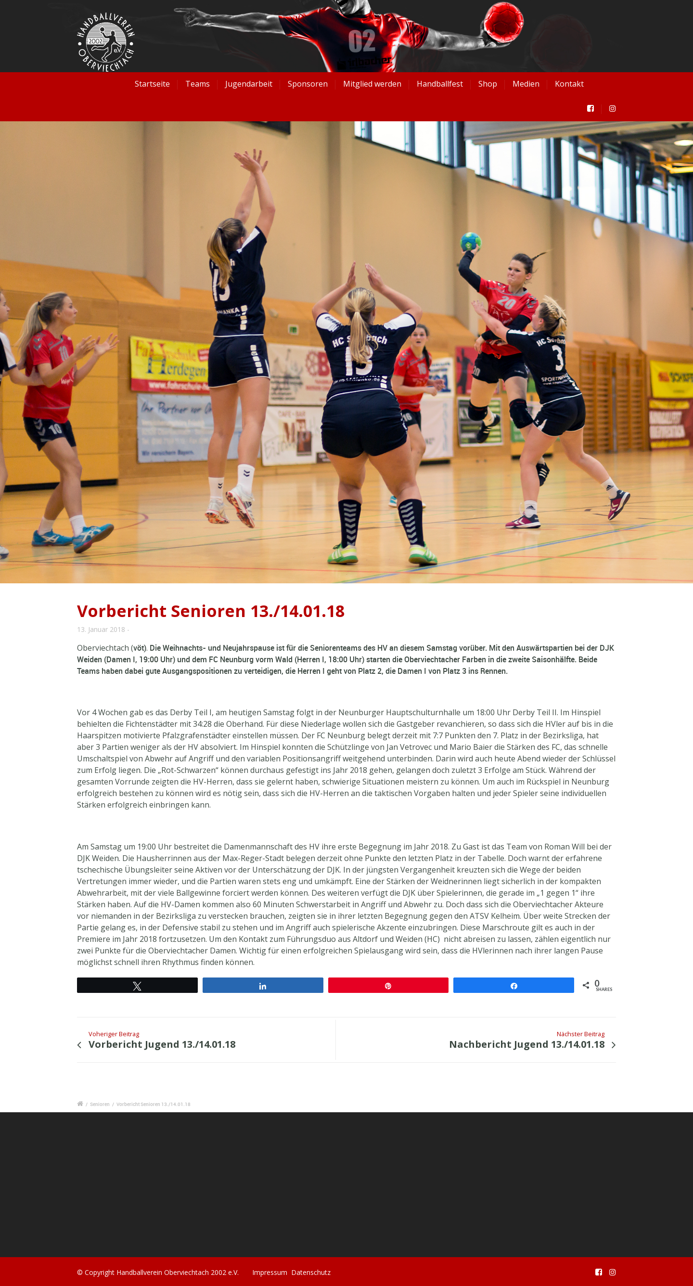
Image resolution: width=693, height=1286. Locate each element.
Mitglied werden (372, 83)
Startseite (152, 83)
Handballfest (440, 83)
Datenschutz (311, 1272)
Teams (197, 83)
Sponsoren (308, 83)
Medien (526, 83)
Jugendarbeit (248, 83)
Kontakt (569, 83)
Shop (487, 83)
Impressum (269, 1272)
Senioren (100, 1104)
